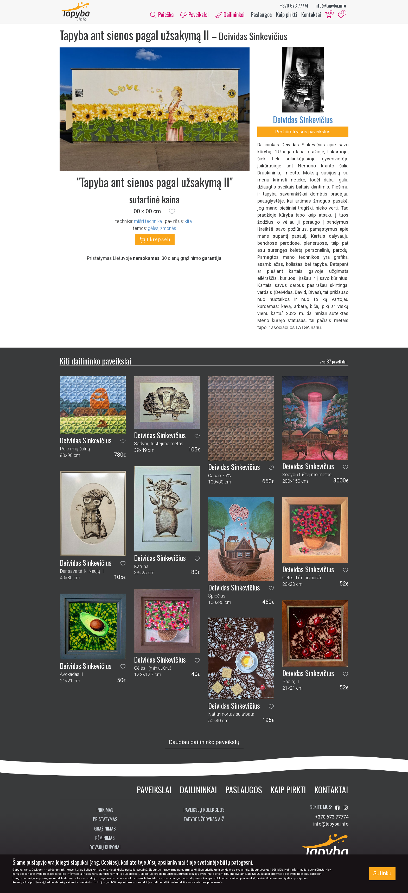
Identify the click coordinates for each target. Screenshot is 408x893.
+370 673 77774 (294, 5)
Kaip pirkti (286, 15)
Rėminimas (105, 839)
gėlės (153, 229)
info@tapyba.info (330, 5)
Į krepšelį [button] (154, 241)
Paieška (162, 15)
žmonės (168, 229)
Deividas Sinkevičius (303, 121)
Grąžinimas (105, 829)
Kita (188, 222)
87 (333, 363)
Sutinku (382, 873)
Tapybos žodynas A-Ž (204, 820)
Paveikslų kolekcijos (204, 811)
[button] (172, 213)
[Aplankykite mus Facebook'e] (338, 809)
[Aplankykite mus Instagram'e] (345, 809)
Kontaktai (311, 15)
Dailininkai (198, 791)
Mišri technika (148, 222)
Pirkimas (105, 811)
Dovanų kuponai (105, 848)
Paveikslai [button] (194, 15)
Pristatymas (105, 820)
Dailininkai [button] (230, 15)
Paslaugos (261, 15)
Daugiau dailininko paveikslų (204, 743)
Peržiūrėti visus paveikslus (302, 133)
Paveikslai (154, 791)
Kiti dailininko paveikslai (95, 362)
